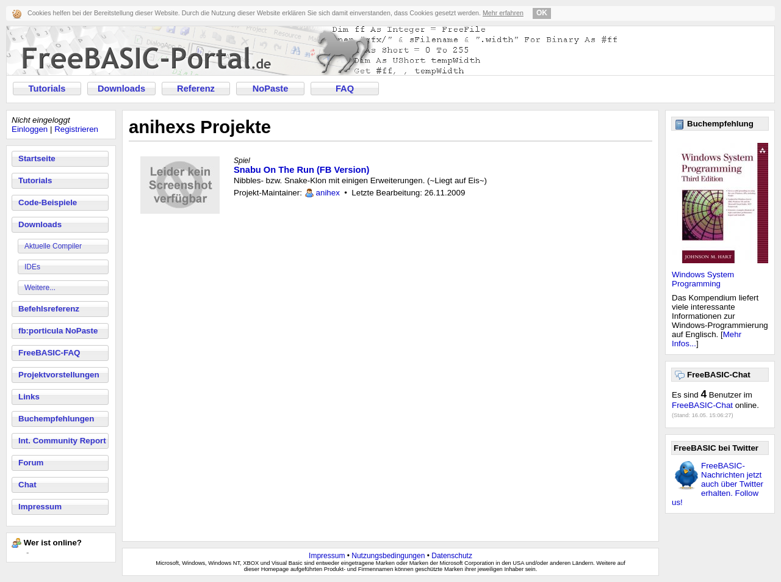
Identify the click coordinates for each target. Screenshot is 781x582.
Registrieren (76, 129)
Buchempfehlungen (56, 418)
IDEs (32, 267)
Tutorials (47, 88)
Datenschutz (451, 555)
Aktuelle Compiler (53, 246)
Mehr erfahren (503, 12)
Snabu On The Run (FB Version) (301, 170)
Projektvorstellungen (58, 374)
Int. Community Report (62, 440)
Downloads (121, 88)
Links (29, 396)
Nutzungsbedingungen (388, 555)
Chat (27, 484)
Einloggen (30, 129)
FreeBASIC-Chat (702, 405)
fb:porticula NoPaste (58, 330)
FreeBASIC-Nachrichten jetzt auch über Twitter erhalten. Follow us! (717, 484)
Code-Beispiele (47, 202)
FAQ (345, 88)
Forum (30, 462)
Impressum (40, 506)
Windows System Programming (703, 279)
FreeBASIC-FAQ (49, 352)
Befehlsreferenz (48, 308)
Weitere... (40, 287)
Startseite (37, 158)
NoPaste (271, 88)
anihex (328, 192)
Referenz (196, 88)
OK (541, 13)
